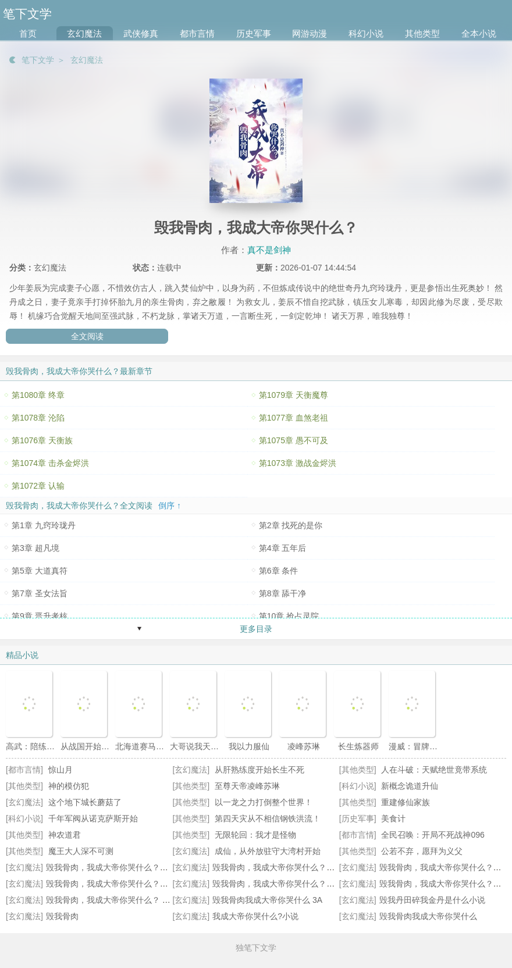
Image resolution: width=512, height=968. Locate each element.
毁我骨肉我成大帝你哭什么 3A (267, 900)
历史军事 (253, 33)
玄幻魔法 (84, 33)
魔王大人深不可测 (80, 851)
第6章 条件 (278, 570)
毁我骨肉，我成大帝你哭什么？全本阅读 (119, 867)
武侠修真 (140, 33)
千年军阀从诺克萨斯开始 (93, 818)
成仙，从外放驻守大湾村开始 (268, 851)
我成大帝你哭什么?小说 (255, 916)
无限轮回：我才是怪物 (255, 834)
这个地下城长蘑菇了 (85, 802)
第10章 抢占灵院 (289, 616)
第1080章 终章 (38, 395)
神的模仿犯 (68, 786)
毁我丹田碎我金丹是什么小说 (432, 900)
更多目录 (256, 629)
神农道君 (64, 834)
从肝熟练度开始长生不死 (259, 769)
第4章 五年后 (283, 548)
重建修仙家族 (405, 802)
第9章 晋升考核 (39, 616)
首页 (28, 33)
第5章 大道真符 (39, 570)
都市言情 (197, 33)
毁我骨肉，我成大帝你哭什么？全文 (444, 867)
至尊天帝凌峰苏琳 (247, 786)
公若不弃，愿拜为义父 (422, 851)
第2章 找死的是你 (291, 525)
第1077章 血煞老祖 (293, 417)
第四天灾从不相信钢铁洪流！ (268, 818)
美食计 (393, 818)
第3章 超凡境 (35, 548)
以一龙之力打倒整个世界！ (263, 802)
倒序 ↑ (169, 505)
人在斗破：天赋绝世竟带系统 (434, 769)
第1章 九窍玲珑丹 (44, 525)
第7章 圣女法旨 (39, 593)
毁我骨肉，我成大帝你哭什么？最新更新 (119, 883)
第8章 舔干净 (283, 593)
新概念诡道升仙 (409, 786)
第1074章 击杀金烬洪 (50, 463)
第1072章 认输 (38, 485)
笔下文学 (38, 60)
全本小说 (478, 33)
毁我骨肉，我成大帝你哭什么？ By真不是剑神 (129, 900)
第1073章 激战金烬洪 (297, 463)
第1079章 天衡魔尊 (293, 395)
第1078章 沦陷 (38, 417)
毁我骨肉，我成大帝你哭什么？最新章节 (285, 867)
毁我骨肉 (62, 916)
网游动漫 (309, 33)
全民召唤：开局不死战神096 (432, 834)
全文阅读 (87, 336)
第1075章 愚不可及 (293, 440)
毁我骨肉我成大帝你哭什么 (428, 916)
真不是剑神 (269, 250)
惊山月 (60, 769)
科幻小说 (366, 33)
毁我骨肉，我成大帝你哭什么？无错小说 (285, 883)
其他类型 (422, 33)
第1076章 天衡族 (42, 440)
